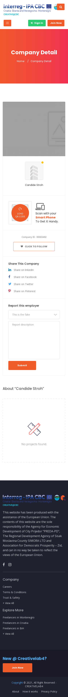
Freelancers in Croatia (15, 622)
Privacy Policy (49, 691)
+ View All (8, 603)
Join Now (56, 23)
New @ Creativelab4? (25, 658)
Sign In (37, 23)
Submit (22, 365)
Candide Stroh (34, 185)
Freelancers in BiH (13, 628)
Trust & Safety (11, 597)
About (15, 691)
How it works (30, 691)
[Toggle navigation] (7, 23)
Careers (7, 586)
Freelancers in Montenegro (18, 617)
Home (20, 61)
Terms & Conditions (14, 592)
